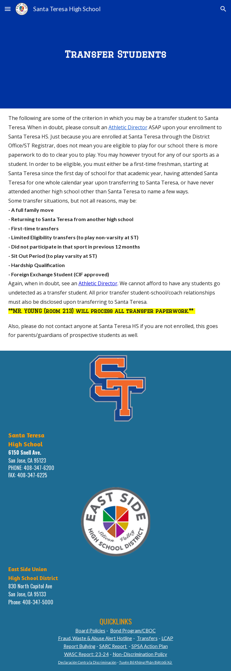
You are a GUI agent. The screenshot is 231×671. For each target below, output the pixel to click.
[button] (7, 9)
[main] (115, 54)
